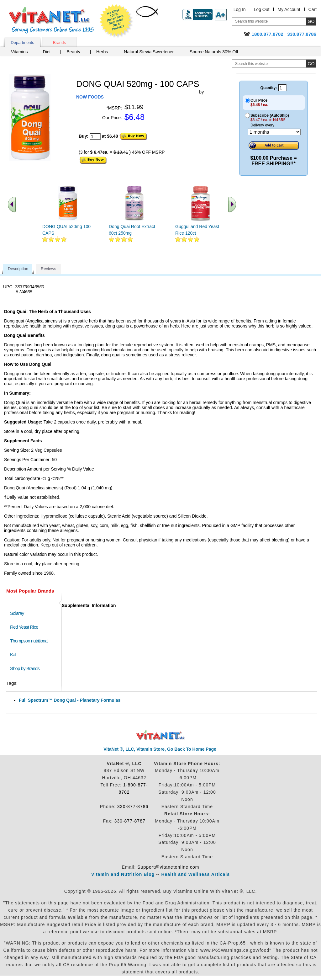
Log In (240, 9)
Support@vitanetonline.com (168, 867)
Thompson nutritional (29, 640)
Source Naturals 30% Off (214, 51)
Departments (22, 42)
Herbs (102, 51)
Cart (312, 9)
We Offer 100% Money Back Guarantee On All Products (116, 21)
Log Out (262, 9)
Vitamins (19, 51)
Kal (13, 654)
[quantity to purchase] (95, 136)
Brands (59, 42)
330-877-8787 (129, 820)
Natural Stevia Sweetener (149, 51)
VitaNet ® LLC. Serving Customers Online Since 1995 (51, 20)
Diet (46, 51)
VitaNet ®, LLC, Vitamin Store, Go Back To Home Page (159, 749)
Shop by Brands (26, 668)
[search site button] (311, 63)
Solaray (17, 613)
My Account (288, 9)
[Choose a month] (274, 132)
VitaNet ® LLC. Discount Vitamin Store (160, 735)
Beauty (73, 51)
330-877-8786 (132, 806)
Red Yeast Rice (24, 627)
